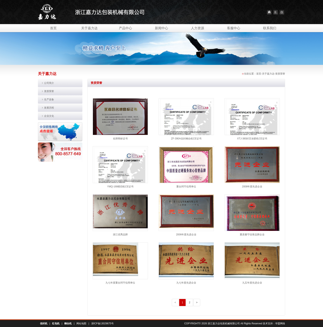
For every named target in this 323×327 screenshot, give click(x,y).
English (275, 12)
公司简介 (49, 83)
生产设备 (49, 99)
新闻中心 (161, 28)
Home (269, 12)
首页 (53, 28)
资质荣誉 (49, 91)
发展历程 (49, 107)
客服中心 (233, 28)
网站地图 (81, 323)
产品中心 (125, 28)
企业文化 (49, 115)
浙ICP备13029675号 (102, 323)
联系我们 (269, 28)
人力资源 (197, 28)
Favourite (282, 12)
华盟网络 (280, 323)
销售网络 (60, 131)
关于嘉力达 (89, 28)
